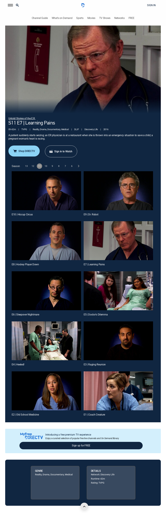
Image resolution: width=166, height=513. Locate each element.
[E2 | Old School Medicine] (46, 390)
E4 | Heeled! (18, 364)
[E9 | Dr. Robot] (118, 190)
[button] (10, 5)
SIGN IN (151, 5)
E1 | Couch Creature (94, 414)
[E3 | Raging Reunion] (118, 340)
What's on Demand (62, 18)
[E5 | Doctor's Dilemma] (118, 290)
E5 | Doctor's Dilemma (96, 314)
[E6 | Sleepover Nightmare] (46, 290)
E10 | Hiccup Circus (22, 214)
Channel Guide (40, 18)
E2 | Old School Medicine (25, 414)
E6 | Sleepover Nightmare (25, 314)
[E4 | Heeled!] (46, 340)
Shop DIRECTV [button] (24, 151)
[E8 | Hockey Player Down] (46, 240)
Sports (79, 18)
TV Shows (104, 18)
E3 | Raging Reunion (95, 364)
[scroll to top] (84, 506)
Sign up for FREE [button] (81, 445)
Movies (91, 18)
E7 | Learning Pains (94, 264)
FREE (131, 18)
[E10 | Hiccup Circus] (46, 190)
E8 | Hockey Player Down (25, 264)
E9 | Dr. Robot (91, 214)
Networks (119, 18)
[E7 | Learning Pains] (118, 240)
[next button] (78, 166)
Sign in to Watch (60, 151)
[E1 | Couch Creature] (118, 390)
